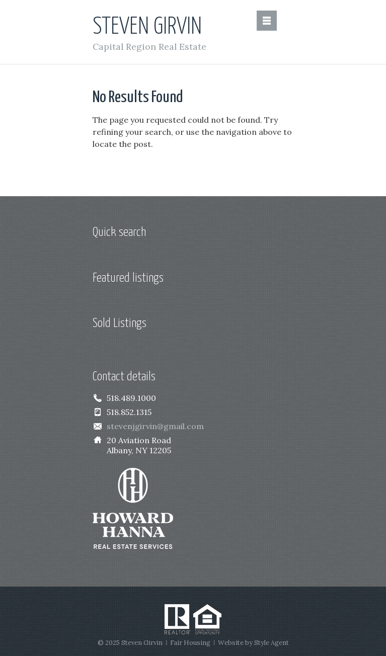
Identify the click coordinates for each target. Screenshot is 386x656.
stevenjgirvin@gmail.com (155, 426)
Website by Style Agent (253, 642)
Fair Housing (190, 642)
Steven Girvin (147, 27)
